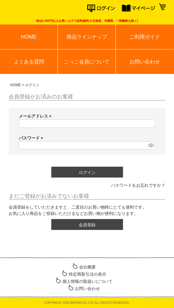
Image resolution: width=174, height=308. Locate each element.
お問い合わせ (145, 62)
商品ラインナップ (87, 37)
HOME (28, 37)
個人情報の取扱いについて (87, 281)
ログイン (104, 8)
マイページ (139, 8)
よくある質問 (29, 62)
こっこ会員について (87, 62)
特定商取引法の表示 (87, 274)
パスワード (32, 138)
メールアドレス (36, 116)
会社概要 (87, 267)
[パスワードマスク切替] (151, 145)
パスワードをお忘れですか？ (138, 185)
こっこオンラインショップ (27, 9)
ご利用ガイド (145, 37)
